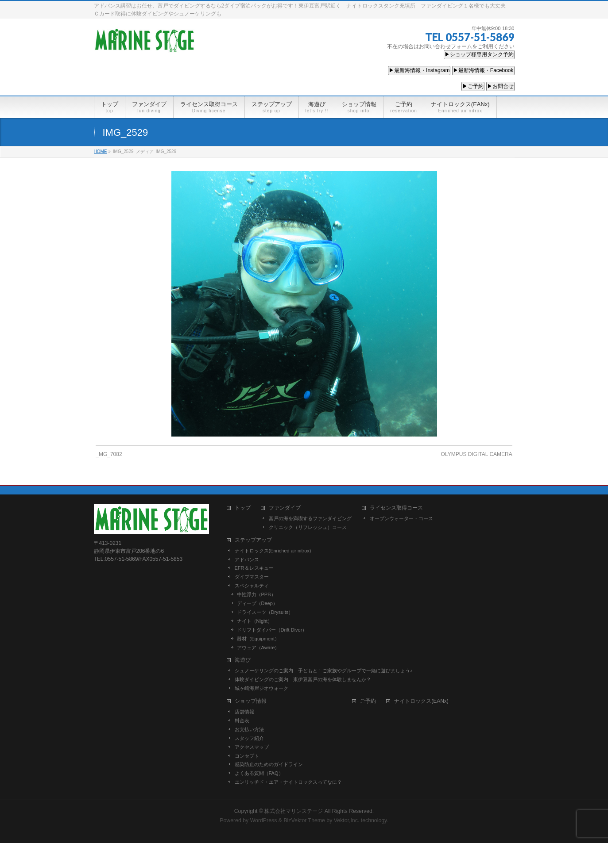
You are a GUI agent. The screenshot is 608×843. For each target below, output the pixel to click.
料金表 (242, 720)
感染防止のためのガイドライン (269, 764)
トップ (243, 508)
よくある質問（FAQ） (259, 773)
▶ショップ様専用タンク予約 (479, 54)
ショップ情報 (251, 701)
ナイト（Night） (255, 621)
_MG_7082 (109, 454)
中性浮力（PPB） (256, 594)
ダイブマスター (252, 576)
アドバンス (247, 559)
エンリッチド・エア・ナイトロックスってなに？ (288, 782)
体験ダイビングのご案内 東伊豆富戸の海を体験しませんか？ (303, 679)
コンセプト (247, 756)
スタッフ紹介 (249, 738)
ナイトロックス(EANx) (421, 701)
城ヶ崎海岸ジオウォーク (261, 688)
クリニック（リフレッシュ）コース (308, 527)
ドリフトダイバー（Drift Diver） (272, 629)
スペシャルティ (252, 585)
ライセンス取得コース (396, 508)
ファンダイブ (285, 508)
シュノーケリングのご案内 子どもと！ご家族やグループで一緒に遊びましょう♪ (324, 670)
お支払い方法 (249, 729)
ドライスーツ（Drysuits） (265, 612)
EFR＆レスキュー (254, 568)
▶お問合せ (500, 86)
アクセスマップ (252, 747)
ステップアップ (253, 540)
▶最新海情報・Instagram (419, 70)
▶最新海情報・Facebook (483, 70)
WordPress (263, 820)
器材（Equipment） (258, 638)
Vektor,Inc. (347, 820)
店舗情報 (244, 711)
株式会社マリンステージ (293, 811)
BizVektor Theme (304, 820)
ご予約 (368, 701)
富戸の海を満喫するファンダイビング (310, 518)
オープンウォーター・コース (401, 518)
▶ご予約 (473, 86)
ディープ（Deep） (257, 603)
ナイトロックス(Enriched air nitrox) (273, 550)
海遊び (243, 660)
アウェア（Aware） (258, 647)
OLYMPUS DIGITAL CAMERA (476, 454)
